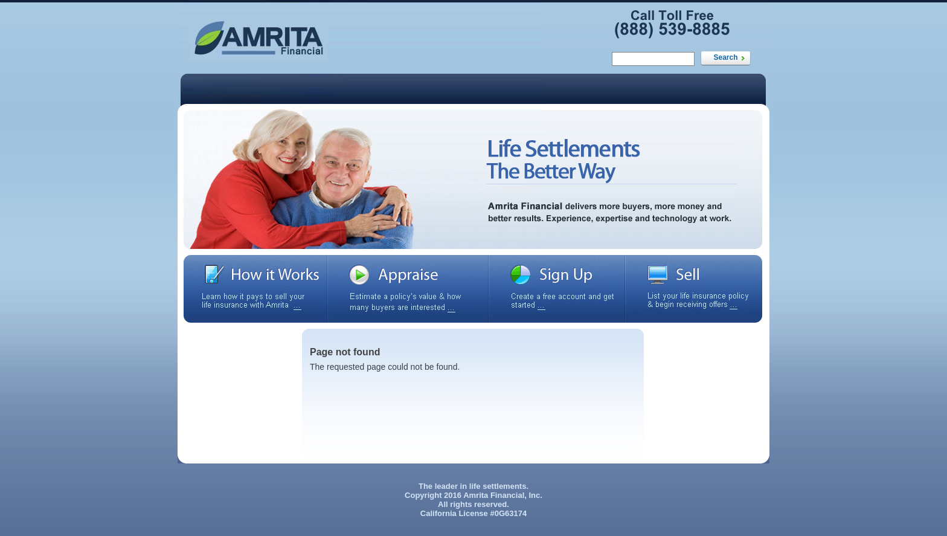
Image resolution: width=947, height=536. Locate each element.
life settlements (498, 486)
